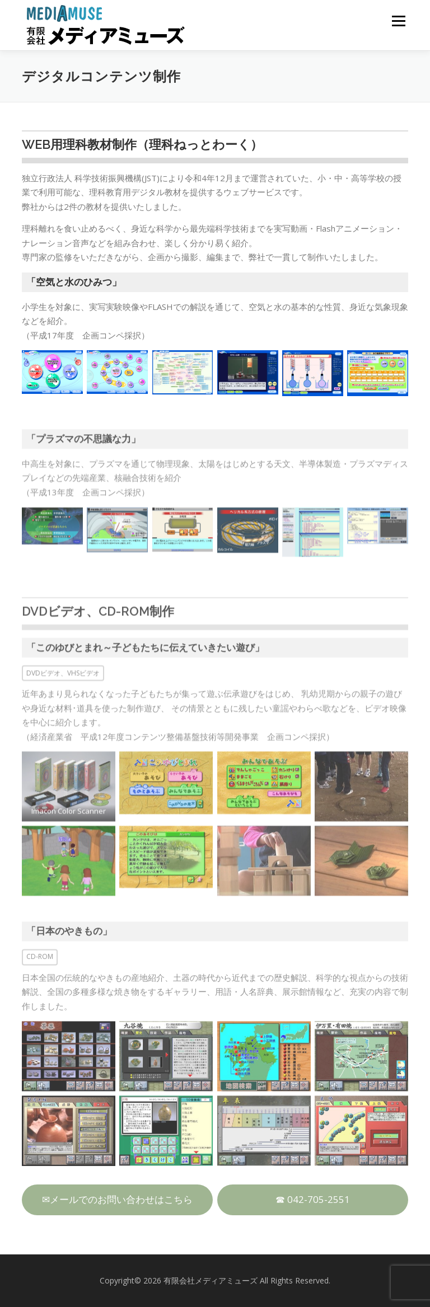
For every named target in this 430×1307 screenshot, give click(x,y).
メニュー (398, 20)
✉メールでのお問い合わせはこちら (117, 1199)
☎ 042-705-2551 (312, 1199)
